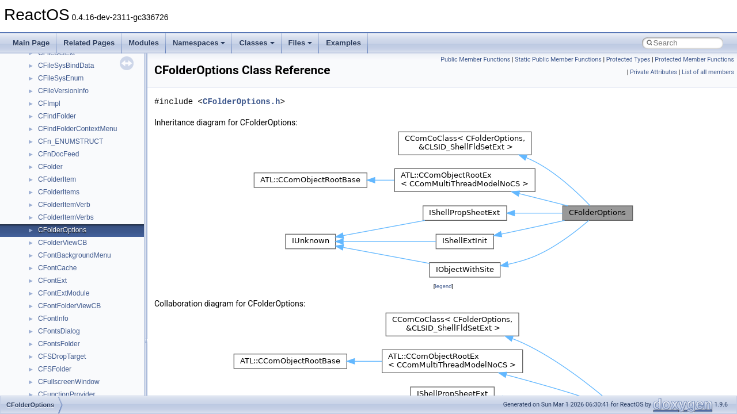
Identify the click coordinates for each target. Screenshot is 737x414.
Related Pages (89, 43)
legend (443, 286)
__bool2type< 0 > (65, 82)
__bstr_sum (56, 107)
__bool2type (56, 70)
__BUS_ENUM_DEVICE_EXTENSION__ (101, 145)
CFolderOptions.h (241, 101)
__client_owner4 (63, 247)
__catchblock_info (65, 183)
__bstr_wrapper (62, 120)
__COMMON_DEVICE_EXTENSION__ (98, 272)
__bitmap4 (54, 57)
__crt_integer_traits (67, 386)
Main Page (31, 43)
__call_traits (56, 171)
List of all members (708, 72)
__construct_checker (70, 285)
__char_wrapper (63, 234)
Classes (256, 43)
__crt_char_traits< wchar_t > (82, 348)
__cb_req (52, 196)
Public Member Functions (475, 59)
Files (300, 43)
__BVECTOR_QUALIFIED (78, 158)
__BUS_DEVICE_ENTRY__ (81, 133)
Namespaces (199, 43)
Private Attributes (653, 72)
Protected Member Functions (694, 59)
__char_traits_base (67, 221)
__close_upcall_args (69, 259)
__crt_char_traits (63, 323)
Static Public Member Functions (558, 59)
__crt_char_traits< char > (76, 335)
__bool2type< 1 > (65, 95)
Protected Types (628, 59)
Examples (343, 43)
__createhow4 (59, 297)
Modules (143, 43)
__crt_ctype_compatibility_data (85, 360)
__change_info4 (62, 209)
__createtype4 (60, 310)
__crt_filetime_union (69, 373)
